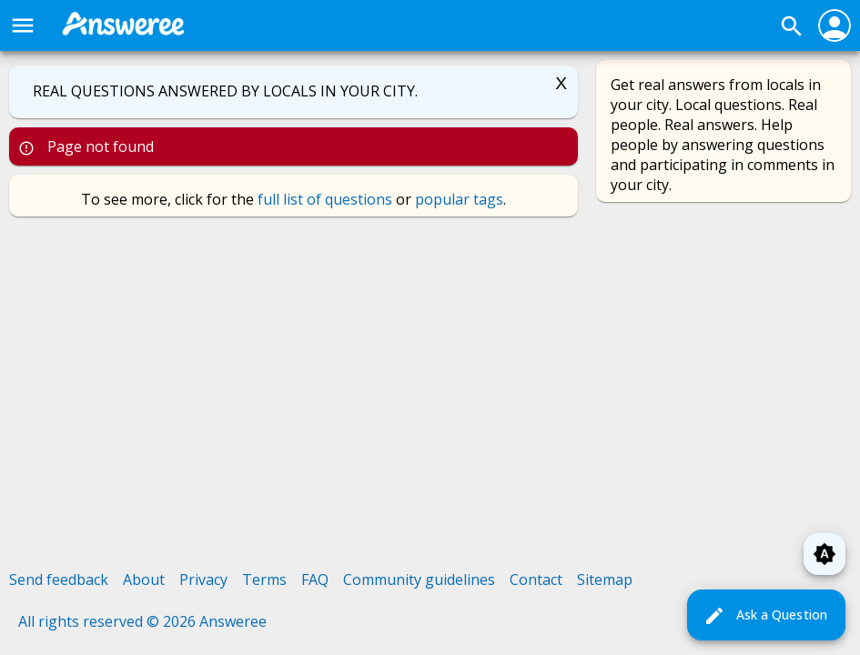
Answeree (233, 621)
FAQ (315, 579)
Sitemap (604, 579)
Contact (536, 579)
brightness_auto (824, 554)
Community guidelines (419, 579)
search (791, 26)
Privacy (203, 579)
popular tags (459, 199)
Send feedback (58, 579)
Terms (264, 579)
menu (22, 25)
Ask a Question (765, 616)
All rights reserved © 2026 (108, 621)
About (144, 579)
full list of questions (325, 199)
